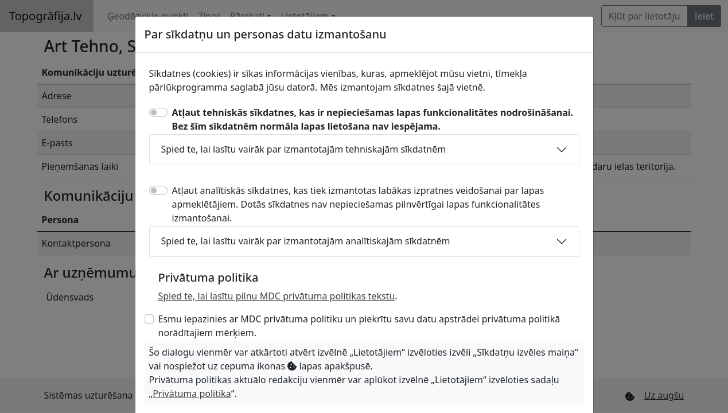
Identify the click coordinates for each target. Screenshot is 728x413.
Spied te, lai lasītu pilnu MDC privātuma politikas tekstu (276, 296)
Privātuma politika (192, 393)
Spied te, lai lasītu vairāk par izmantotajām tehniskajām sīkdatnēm (303, 149)
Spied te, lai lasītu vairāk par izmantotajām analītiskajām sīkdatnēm (305, 241)
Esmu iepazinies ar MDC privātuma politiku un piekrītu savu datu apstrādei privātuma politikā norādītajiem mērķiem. (359, 326)
